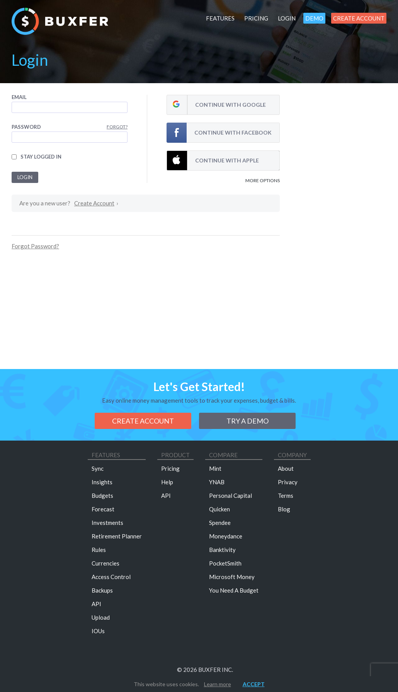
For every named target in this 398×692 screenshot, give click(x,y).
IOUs (98, 630)
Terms (285, 495)
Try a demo (247, 421)
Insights (102, 481)
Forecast (103, 509)
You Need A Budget (234, 590)
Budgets (102, 495)
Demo (314, 18)
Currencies (105, 563)
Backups (102, 590)
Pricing (256, 18)
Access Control (111, 576)
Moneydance (225, 536)
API (96, 603)
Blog (284, 509)
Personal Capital (230, 495)
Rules (99, 549)
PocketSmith (225, 563)
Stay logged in (40, 156)
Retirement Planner (117, 536)
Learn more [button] (217, 684)
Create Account (358, 18)
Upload (101, 617)
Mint (215, 468)
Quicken (219, 509)
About (286, 468)
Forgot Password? (35, 246)
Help (167, 481)
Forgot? (117, 127)
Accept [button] (254, 684)
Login (287, 18)
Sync (98, 468)
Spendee (220, 522)
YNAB (217, 481)
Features (220, 18)
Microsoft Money (232, 576)
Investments (107, 522)
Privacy (288, 481)
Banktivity (222, 549)
